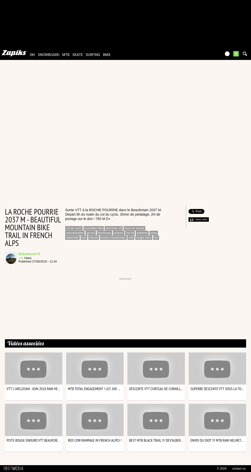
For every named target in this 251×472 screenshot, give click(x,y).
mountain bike (94, 228)
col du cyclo (74, 228)
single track (143, 237)
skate (77, 55)
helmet (93, 237)
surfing (93, 55)
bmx (107, 55)
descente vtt (114, 228)
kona (154, 233)
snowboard (48, 55)
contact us (239, 468)
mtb (66, 55)
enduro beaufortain (113, 237)
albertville (72, 237)
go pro (91, 233)
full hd (130, 233)
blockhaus (104, 233)
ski (32, 55)
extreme (142, 233)
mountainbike (75, 233)
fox (156, 237)
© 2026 (221, 468)
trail (84, 237)
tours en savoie (134, 228)
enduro (118, 233)
